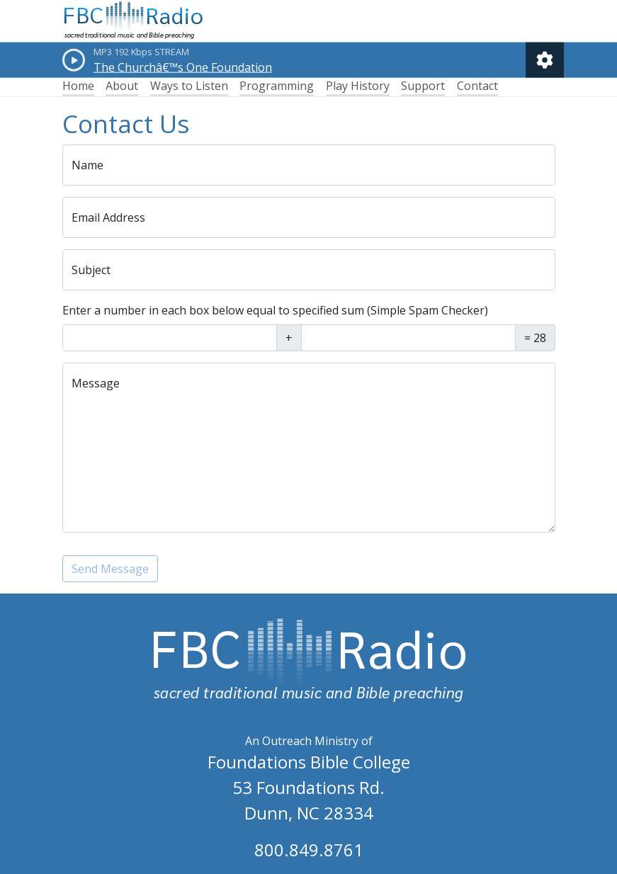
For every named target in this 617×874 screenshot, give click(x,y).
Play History (358, 85)
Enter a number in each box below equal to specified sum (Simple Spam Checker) (275, 310)
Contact (477, 85)
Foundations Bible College (309, 761)
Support (423, 85)
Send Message (110, 569)
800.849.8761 (308, 849)
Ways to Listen (189, 85)
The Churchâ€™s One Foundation (183, 67)
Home (78, 85)
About (122, 85)
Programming (276, 85)
